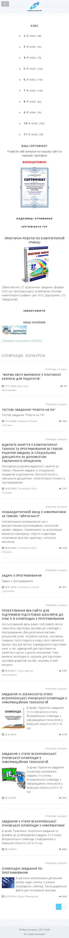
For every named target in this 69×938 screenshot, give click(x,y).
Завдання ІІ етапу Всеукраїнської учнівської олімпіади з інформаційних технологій (29, 758)
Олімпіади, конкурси (56, 369)
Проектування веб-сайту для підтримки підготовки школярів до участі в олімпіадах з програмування (33, 615)
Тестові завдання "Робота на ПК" (29, 410)
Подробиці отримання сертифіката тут (34, 222)
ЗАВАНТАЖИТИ (34, 310)
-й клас (32, 36)
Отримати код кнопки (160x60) (22, 341)
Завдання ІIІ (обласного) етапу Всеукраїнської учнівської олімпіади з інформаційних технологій (34, 698)
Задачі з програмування (22, 575)
